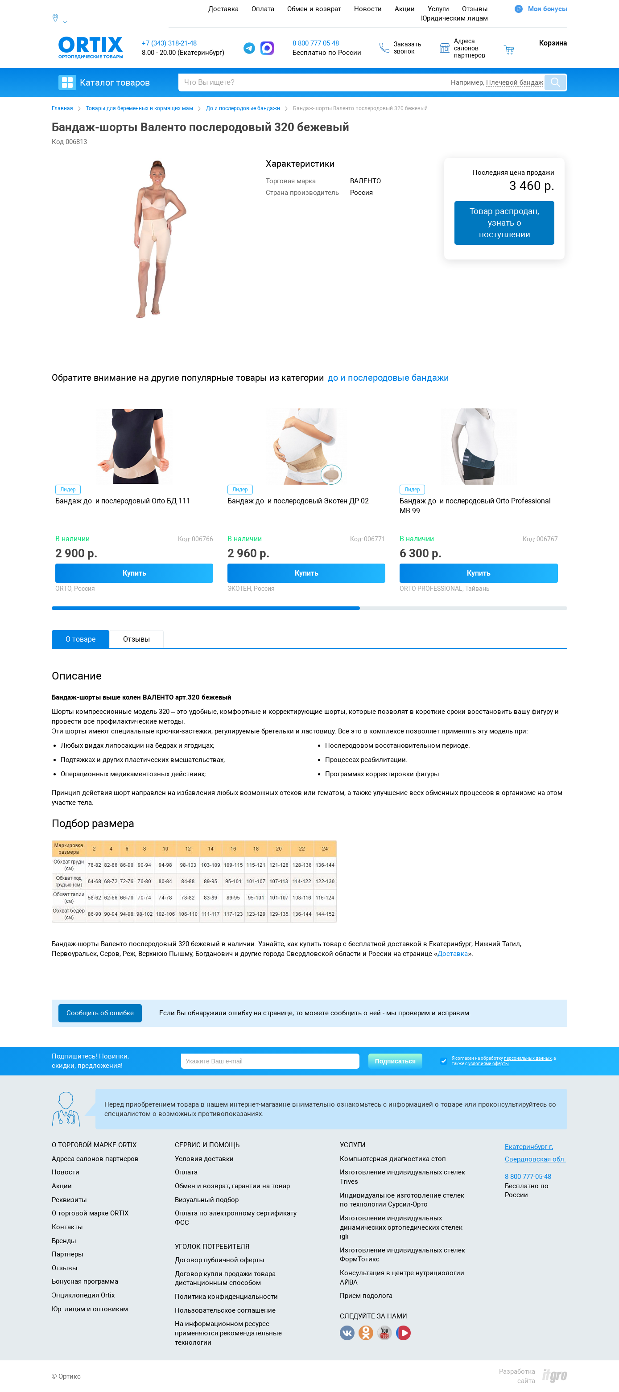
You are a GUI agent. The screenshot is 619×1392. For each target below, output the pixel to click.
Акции (405, 9)
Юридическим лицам (454, 18)
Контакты (67, 1227)
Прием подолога (366, 1296)
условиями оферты (488, 1063)
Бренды (64, 1241)
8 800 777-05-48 (528, 1177)
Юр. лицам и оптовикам (90, 1309)
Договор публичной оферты (219, 1260)
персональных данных (528, 1058)
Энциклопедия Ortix (83, 1295)
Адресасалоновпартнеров (462, 48)
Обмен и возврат (314, 9)
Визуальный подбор (207, 1200)
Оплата (263, 9)
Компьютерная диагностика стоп (393, 1159)
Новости (368, 9)
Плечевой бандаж (514, 82)
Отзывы (475, 9)
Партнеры (67, 1254)
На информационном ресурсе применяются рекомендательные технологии (228, 1333)
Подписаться (395, 1061)
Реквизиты (69, 1200)
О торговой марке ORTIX (90, 1213)
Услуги (438, 9)
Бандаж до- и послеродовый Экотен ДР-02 (298, 501)
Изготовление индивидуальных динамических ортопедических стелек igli (401, 1227)
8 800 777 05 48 (316, 43)
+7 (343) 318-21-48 (169, 43)
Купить (134, 573)
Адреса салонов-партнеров (95, 1159)
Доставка (223, 9)
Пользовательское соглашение (225, 1310)
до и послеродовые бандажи (388, 378)
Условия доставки (204, 1159)
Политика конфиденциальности (226, 1297)
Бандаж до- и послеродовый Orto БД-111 (122, 501)
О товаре (80, 639)
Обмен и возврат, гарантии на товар (232, 1186)
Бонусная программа (85, 1281)
